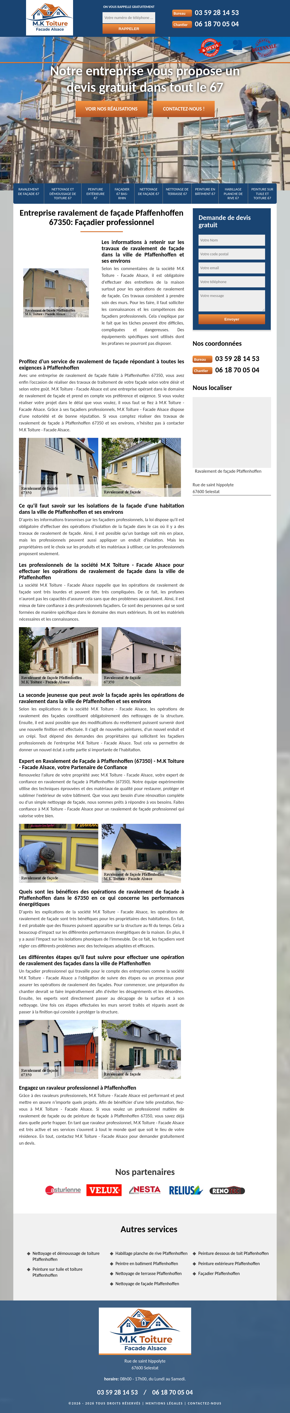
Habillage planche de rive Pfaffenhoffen (151, 1253)
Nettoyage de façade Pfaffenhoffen (147, 1283)
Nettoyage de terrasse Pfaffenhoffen (149, 1273)
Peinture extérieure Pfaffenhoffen (229, 1263)
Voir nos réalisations (112, 109)
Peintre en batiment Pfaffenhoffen (147, 1263)
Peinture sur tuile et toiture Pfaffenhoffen (57, 1272)
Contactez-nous (204, 1403)
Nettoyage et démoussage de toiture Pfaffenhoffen (66, 1256)
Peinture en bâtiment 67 (205, 191)
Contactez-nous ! (184, 109)
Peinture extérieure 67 (95, 193)
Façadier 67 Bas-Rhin (122, 193)
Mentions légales (164, 1403)
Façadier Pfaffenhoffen (219, 1273)
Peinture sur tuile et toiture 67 (262, 193)
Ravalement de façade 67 (28, 191)
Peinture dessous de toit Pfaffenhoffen (233, 1253)
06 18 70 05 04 (217, 23)
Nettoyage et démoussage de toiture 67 (63, 193)
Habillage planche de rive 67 (233, 193)
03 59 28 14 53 (217, 12)
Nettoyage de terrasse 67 (177, 191)
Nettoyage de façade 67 (148, 191)
